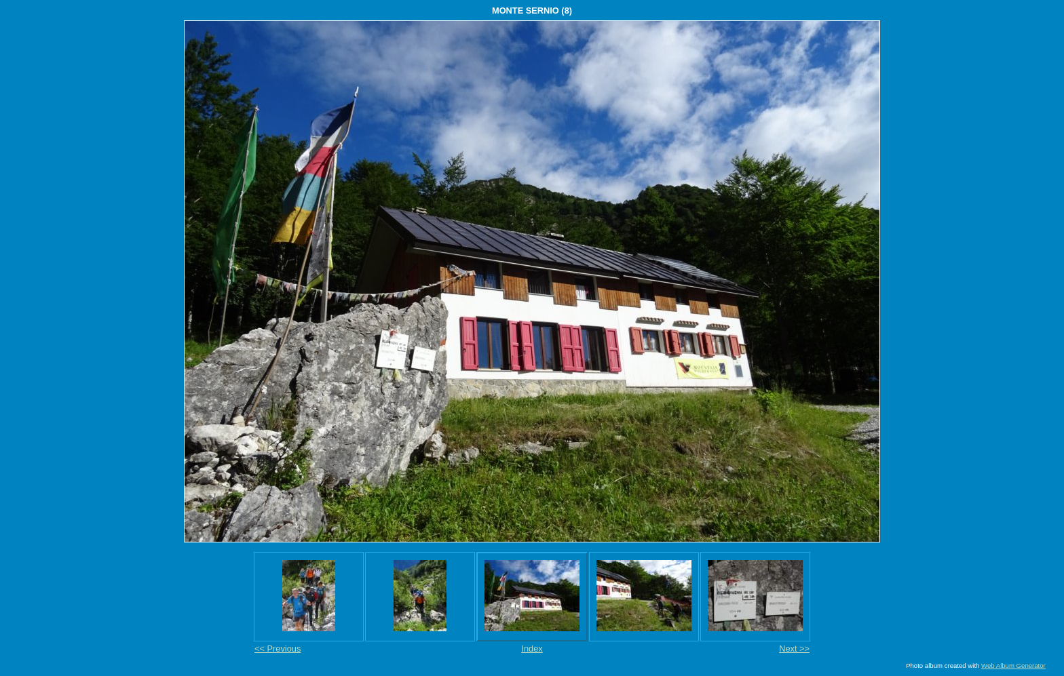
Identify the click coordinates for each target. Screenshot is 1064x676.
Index (531, 648)
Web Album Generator (1013, 665)
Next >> (794, 648)
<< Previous (277, 648)
